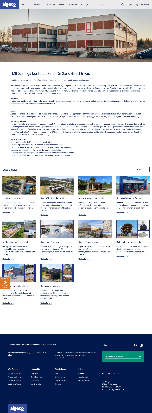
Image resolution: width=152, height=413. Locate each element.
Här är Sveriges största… (13, 198)
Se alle (138, 169)
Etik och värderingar (14, 373)
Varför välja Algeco (14, 384)
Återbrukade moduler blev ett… (16, 242)
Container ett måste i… (50, 286)
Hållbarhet (73, 4)
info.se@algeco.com (110, 373)
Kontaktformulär (36, 377)
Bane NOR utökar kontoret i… (53, 198)
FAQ (56, 373)
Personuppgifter (83, 380)
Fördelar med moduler (15, 377)
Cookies (81, 373)
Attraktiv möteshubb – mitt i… (91, 198)
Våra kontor (35, 380)
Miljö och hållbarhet (14, 380)
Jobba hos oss (60, 377)
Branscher (51, 4)
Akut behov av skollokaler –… (15, 286)
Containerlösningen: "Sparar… (129, 198)
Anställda (34, 373)
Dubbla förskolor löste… (89, 242)
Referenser (38, 4)
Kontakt (62, 4)
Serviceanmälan (36, 384)
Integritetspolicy (83, 377)
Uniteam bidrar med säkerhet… (129, 242)
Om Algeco (85, 4)
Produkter (26, 4)
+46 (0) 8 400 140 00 (113, 387)
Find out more (8, 212)
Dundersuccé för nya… (50, 242)
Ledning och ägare (61, 380)
